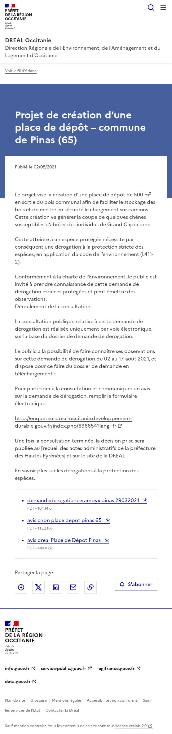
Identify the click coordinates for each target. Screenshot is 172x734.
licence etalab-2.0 (131, 726)
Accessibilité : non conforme (112, 700)
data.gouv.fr (18, 681)
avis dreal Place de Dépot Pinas (64, 540)
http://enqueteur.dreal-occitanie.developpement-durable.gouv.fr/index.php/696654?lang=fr (73, 422)
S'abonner (136, 584)
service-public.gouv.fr (63, 668)
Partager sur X (38, 587)
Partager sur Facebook (21, 587)
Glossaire (38, 700)
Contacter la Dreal (62, 710)
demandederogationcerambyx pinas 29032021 (83, 500)
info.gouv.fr (17, 668)
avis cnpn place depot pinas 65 (65, 520)
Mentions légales (67, 700)
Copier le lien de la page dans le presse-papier (90, 587)
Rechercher (151, 7)
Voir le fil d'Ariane (21, 71)
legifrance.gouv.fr (116, 668)
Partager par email (73, 587)
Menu (163, 7)
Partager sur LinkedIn (56, 587)
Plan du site (15, 700)
